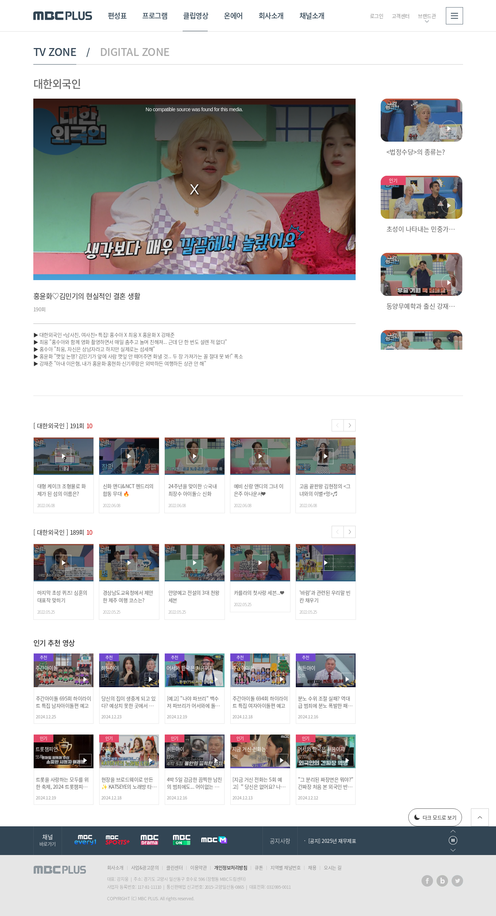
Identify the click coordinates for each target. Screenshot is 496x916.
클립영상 (195, 15)
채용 (312, 867)
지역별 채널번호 (285, 867)
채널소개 (311, 15)
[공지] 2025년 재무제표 (332, 840)
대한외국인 (57, 83)
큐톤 (259, 867)
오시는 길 (333, 867)
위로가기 (480, 817)
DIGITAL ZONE (135, 51)
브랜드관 (427, 15)
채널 (48, 839)
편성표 (117, 15)
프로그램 (154, 15)
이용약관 (198, 867)
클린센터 (174, 867)
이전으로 (453, 831)
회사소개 (271, 15)
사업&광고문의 (145, 867)
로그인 (377, 15)
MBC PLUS (62, 15)
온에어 (233, 15)
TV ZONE (55, 51)
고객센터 (401, 15)
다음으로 (453, 850)
